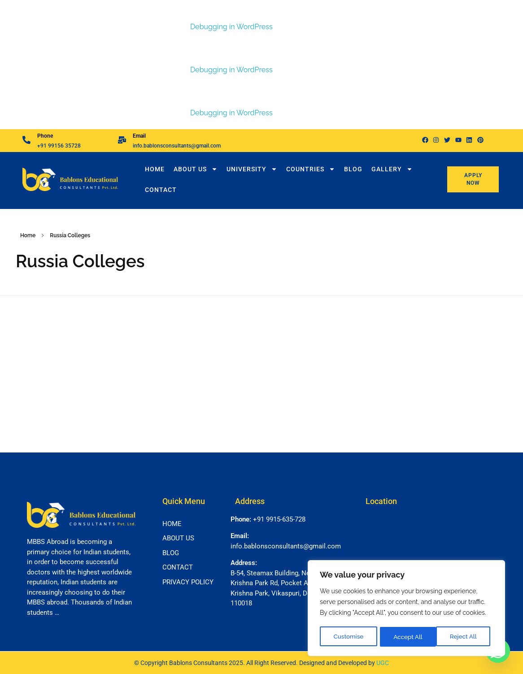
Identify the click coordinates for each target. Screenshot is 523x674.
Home (155, 169)
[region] (406, 609)
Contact (161, 189)
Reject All (407, 636)
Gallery (392, 169)
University (252, 169)
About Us (196, 169)
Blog (353, 169)
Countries (310, 169)
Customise (348, 636)
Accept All (465, 636)
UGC (382, 662)
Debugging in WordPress (231, 26)
